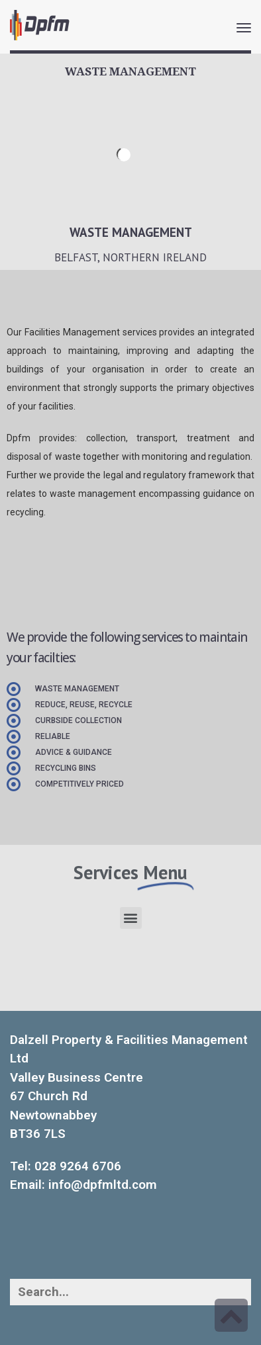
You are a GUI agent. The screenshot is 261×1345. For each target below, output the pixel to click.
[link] (40, 25)
